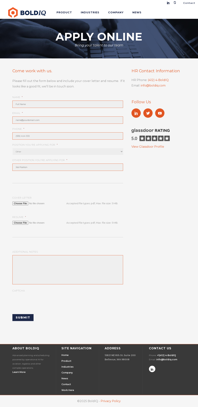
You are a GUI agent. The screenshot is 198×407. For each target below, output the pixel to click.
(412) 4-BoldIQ (158, 80)
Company (67, 372)
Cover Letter (22, 197)
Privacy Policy (111, 401)
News (64, 378)
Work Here (67, 390)
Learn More (19, 372)
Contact (189, 3)
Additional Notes (25, 251)
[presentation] (40, 301)
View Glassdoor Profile (147, 146)
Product (66, 361)
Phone (18, 128)
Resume (19, 217)
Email (17, 113)
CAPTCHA (18, 290)
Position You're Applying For (35, 144)
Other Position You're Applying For (39, 160)
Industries (67, 366)
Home (65, 355)
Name (17, 97)
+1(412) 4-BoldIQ (166, 355)
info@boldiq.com (153, 85)
